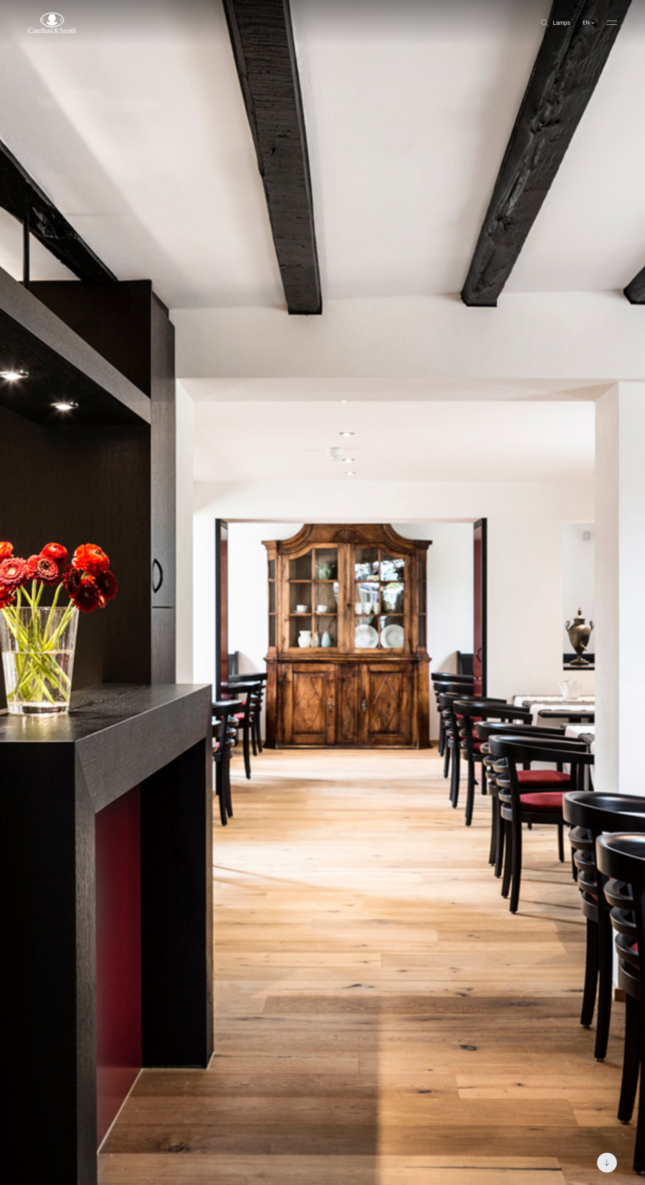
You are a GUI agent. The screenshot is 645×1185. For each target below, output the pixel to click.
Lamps (555, 22)
